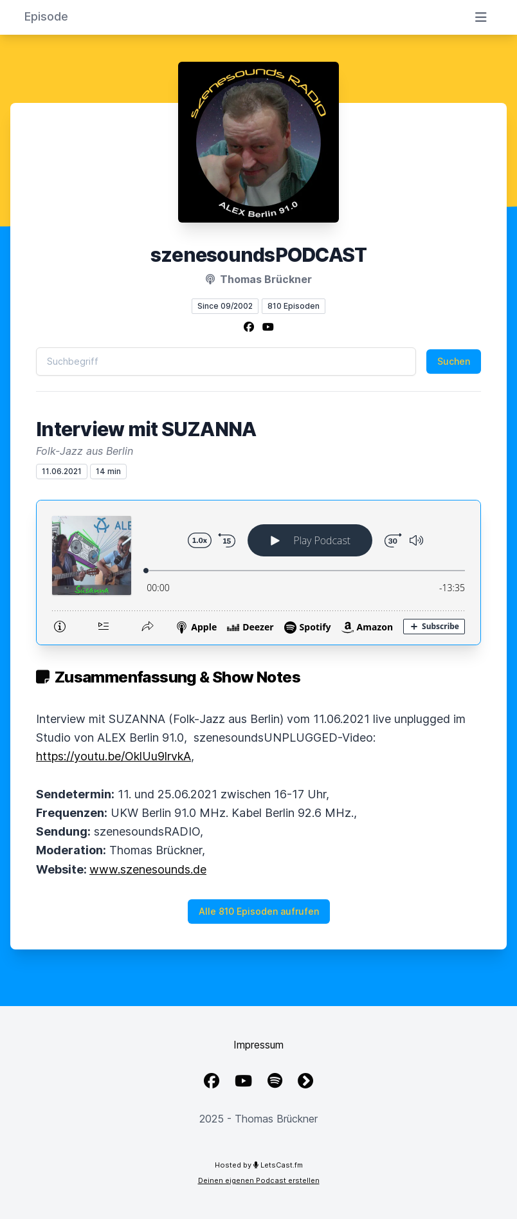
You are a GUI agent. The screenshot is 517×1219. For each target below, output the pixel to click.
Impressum (258, 1044)
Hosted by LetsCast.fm (259, 1164)
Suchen (453, 361)
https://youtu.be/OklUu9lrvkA (113, 756)
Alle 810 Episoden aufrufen (259, 911)
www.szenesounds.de (147, 869)
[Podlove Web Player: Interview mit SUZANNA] (258, 572)
